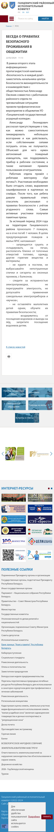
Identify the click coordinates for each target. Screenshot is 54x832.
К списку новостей (15, 347)
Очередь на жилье (38, 405)
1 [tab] (49, 488)
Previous (3, 453)
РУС (19, 12)
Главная (9, 26)
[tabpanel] (26, 529)
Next (50, 453)
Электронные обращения (13, 405)
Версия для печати (9, 356)
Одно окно (34, 392)
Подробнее (34, 817)
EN (23, 12)
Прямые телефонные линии (14, 392)
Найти (45, 19)
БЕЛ (27, 12)
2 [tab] (51, 488)
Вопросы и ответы (25, 418)
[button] (11, 18)
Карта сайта (7, 811)
